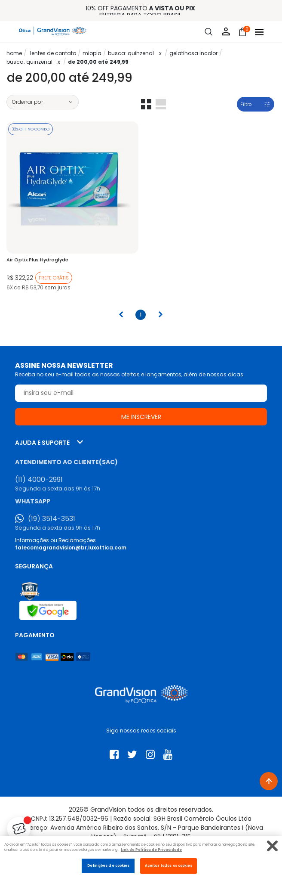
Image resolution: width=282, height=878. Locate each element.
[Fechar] (272, 846)
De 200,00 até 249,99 (98, 61)
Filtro (245, 104)
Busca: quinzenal (131, 53)
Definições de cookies (108, 865)
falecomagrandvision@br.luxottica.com (70, 547)
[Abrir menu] (259, 32)
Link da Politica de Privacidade (151, 849)
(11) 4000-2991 (39, 479)
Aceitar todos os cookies (169, 865)
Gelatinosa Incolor (193, 53)
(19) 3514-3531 (51, 519)
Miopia (92, 53)
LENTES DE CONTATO (53, 53)
